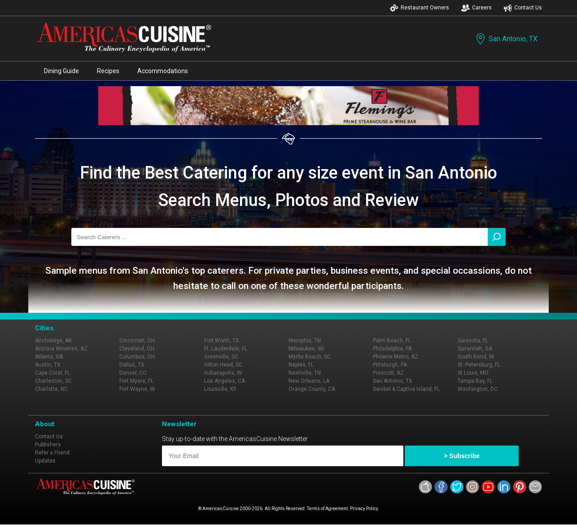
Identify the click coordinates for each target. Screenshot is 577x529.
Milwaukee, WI (306, 348)
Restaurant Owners (419, 8)
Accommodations (162, 70)
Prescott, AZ (388, 373)
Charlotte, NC (51, 389)
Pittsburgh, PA (390, 365)
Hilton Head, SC (223, 365)
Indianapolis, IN (223, 373)
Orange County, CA (311, 389)
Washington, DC (478, 389)
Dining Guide (61, 70)
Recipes (108, 70)
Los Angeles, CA (224, 381)
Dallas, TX (131, 365)
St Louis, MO (473, 373)
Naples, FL (301, 365)
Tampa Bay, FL (475, 381)
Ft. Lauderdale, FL (225, 348)
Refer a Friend (52, 453)
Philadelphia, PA (392, 348)
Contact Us (522, 8)
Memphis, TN (304, 340)
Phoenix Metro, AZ (395, 357)
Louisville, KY (220, 389)
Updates (45, 461)
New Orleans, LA (308, 381)
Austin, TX (48, 365)
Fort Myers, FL (136, 381)
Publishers (48, 445)
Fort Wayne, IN (137, 389)
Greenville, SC (221, 357)
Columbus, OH (137, 357)
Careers (476, 8)
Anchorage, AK (53, 340)
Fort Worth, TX (221, 340)
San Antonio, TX (506, 39)
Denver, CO (133, 373)
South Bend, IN (476, 357)
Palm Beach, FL (392, 340)
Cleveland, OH (136, 348)
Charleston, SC (53, 381)
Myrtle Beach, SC (309, 357)
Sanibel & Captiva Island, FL (406, 389)
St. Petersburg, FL (479, 365)
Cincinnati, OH (137, 340)
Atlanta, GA (49, 357)
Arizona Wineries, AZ (61, 348)
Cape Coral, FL (52, 373)
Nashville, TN (304, 373)
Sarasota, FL (473, 340)
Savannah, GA (475, 348)
